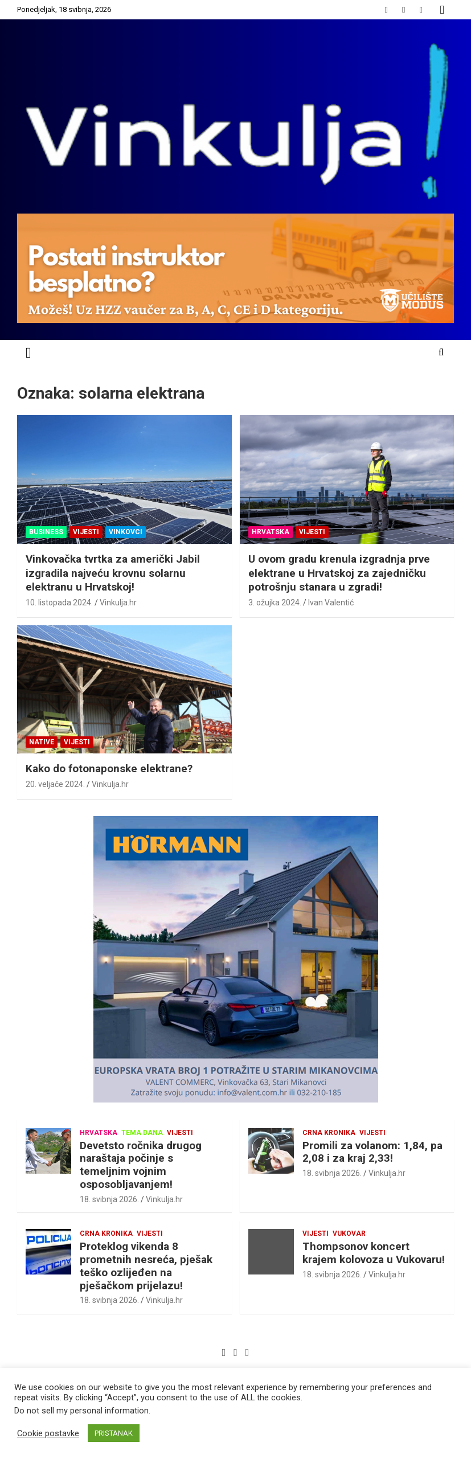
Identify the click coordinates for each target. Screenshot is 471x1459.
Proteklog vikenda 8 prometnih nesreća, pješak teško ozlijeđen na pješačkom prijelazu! (146, 1266)
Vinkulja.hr (118, 602)
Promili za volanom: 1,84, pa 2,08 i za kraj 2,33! (372, 1152)
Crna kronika (328, 1133)
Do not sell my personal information (81, 1410)
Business (46, 532)
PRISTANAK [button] (114, 1433)
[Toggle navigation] (28, 353)
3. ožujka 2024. (274, 602)
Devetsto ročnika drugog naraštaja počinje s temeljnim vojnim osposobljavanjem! (141, 1165)
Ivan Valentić (331, 602)
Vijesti (86, 532)
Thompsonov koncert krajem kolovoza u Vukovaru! (373, 1253)
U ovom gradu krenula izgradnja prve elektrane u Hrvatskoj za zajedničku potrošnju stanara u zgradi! (339, 572)
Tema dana (142, 1133)
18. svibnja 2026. (109, 1199)
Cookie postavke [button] (48, 1433)
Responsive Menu (442, 9)
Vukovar (349, 1233)
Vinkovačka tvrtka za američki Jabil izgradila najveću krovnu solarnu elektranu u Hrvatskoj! (113, 572)
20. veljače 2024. (55, 784)
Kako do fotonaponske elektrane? (109, 768)
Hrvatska (270, 532)
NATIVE (41, 742)
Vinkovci (125, 532)
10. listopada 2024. (59, 602)
